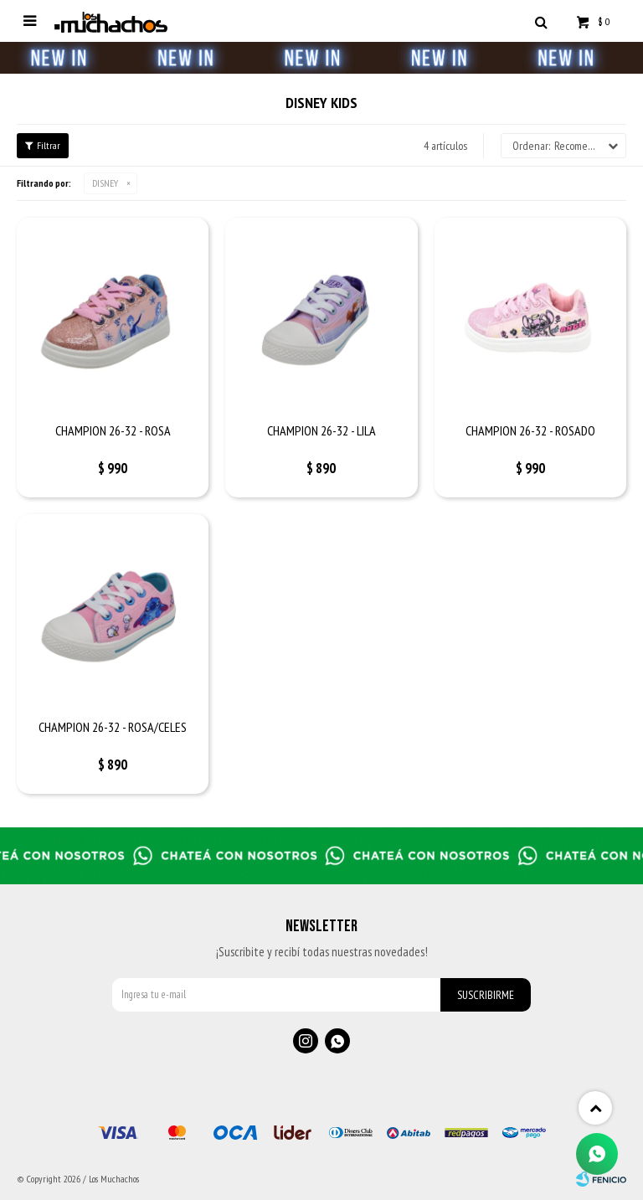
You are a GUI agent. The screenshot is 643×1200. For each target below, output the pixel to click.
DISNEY (105, 183)
